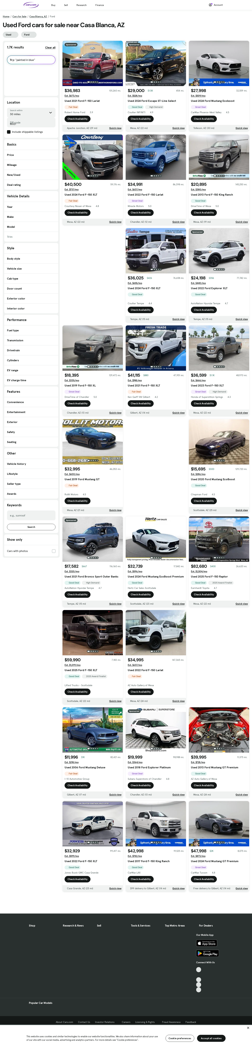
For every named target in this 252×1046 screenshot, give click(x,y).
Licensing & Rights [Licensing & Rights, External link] (146, 1022)
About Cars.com (64, 1022)
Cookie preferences (180, 1038)
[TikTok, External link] (198, 969)
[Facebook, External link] (198, 974)
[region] (126, 1035)
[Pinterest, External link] (198, 989)
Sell (66, 5)
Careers (126, 1022)
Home (6, 16)
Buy (53, 5)
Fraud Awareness (171, 1022)
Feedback (191, 1022)
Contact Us (84, 1022)
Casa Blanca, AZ (38, 16)
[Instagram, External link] (198, 984)
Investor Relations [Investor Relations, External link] (106, 1022)
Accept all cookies (211, 1038)
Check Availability (78, 118)
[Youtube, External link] (198, 979)
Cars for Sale (19, 16)
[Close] (248, 1028)
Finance (99, 5)
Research (81, 5)
